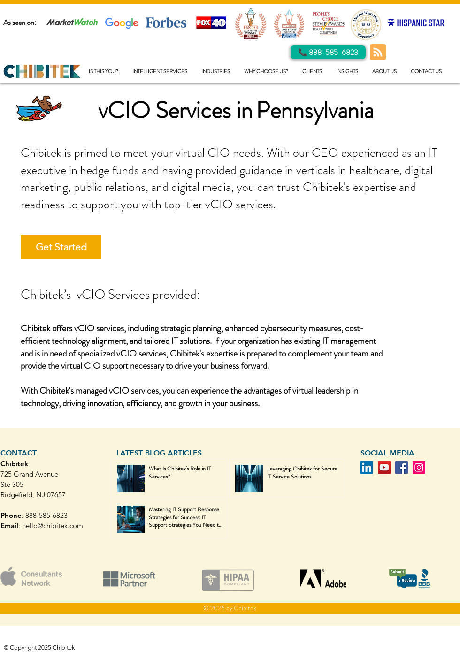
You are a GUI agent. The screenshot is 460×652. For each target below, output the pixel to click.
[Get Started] (61, 247)
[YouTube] (384, 467)
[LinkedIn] (366, 467)
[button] (159, 71)
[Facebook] (401, 467)
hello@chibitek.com (52, 525)
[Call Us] (328, 52)
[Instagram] (419, 467)
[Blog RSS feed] (378, 52)
